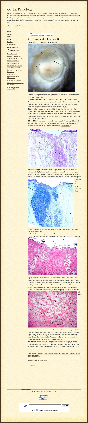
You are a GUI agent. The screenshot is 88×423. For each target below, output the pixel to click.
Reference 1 (65, 126)
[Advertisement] (14, 97)
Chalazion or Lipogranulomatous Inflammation (13, 76)
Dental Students (12, 47)
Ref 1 (65, 107)
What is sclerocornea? (14, 80)
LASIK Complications (13, 63)
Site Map (10, 42)
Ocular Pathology (19, 9)
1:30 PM (46, 360)
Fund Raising (11, 44)
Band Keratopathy (12, 54)
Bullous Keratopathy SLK (41, 34)
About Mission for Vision (15, 26)
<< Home (33, 365)
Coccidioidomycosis (13, 60)
